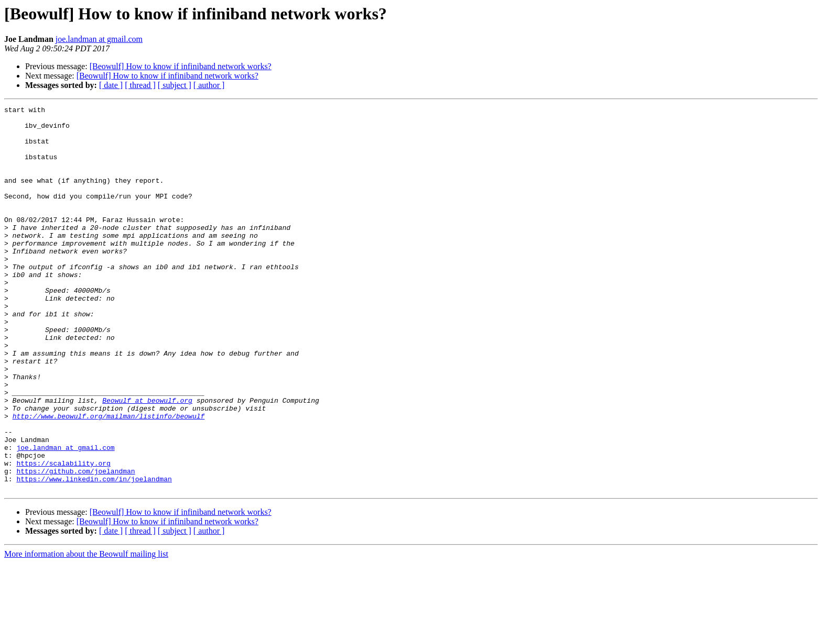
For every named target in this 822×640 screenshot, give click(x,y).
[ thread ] (140, 85)
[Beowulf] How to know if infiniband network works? (181, 66)
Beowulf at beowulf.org (147, 460)
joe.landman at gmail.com (99, 39)
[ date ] (111, 85)
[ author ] (209, 85)
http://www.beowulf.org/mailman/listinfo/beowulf (109, 478)
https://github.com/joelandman (75, 544)
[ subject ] (174, 85)
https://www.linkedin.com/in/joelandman (93, 554)
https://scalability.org (63, 535)
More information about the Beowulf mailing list (86, 630)
